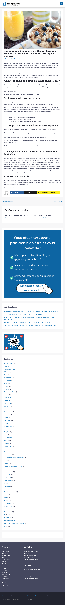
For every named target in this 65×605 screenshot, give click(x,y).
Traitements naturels (9, 518)
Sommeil (6, 498)
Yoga (5, 524)
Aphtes (6, 372)
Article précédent (7, 199)
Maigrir (6, 461)
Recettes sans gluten (9, 490)
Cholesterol (7, 404)
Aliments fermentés (9, 367)
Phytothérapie (8, 478)
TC (5, 512)
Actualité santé (8, 361)
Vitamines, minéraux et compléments (14, 521)
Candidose (7, 398)
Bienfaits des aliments (39, 215)
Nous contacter (16, 592)
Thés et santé (7, 515)
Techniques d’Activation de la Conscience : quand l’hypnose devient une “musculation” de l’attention (31, 309)
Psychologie (7, 487)
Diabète (6, 415)
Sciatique (6, 495)
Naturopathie (8, 470)
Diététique (8, 57)
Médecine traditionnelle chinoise (13, 464)
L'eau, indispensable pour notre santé (14, 455)
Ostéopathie (7, 472)
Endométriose (8, 424)
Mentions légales (25, 592)
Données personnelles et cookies (39, 592)
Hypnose (6, 438)
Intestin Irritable (8, 444)
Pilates (6, 481)
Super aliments (8, 507)
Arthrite (6, 381)
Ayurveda (6, 387)
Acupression (7, 364)
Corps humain (8, 410)
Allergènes (7, 370)
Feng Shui (6, 430)
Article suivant (58, 199)
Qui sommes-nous (6, 592)
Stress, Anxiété (8, 504)
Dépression (7, 412)
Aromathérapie (8, 375)
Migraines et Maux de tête (11, 467)
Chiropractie (7, 401)
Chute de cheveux (9, 407)
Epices (6, 427)
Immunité (6, 441)
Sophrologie (7, 501)
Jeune (5, 447)
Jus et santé (7, 450)
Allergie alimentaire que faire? (16, 213)
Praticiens (7, 484)
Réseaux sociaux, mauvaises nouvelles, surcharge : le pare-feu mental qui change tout (27, 320)
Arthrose (6, 384)
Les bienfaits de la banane (43, 213)
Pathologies (7, 475)
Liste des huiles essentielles (31, 557)
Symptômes (7, 510)
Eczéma (6, 421)
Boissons (6, 392)
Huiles (6, 432)
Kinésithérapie (8, 452)
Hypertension (8, 435)
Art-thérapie (7, 378)
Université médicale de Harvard (17, 186)
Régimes (6, 492)
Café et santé (7, 395)
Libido (6, 458)
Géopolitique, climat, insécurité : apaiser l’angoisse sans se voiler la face (23, 312)
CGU (49, 592)
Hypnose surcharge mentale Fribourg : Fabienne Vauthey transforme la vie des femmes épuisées (30, 323)
